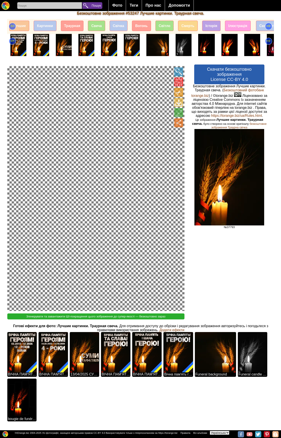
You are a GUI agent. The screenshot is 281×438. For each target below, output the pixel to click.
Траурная (74, 26)
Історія (217, 26)
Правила (185, 433)
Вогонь (145, 26)
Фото (117, 5)
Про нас (153, 5)
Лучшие (19, 26)
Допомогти (179, 5)
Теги (134, 5)
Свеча (99, 26)
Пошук (96, 5)
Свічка (121, 26)
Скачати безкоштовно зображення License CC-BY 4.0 (229, 74)
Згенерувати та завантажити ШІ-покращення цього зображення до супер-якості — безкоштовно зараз (95, 316)
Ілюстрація (244, 26)
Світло (169, 26)
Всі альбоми (200, 433)
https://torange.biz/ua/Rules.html (236, 115)
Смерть (193, 26)
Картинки (46, 26)
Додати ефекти (171, 330)
